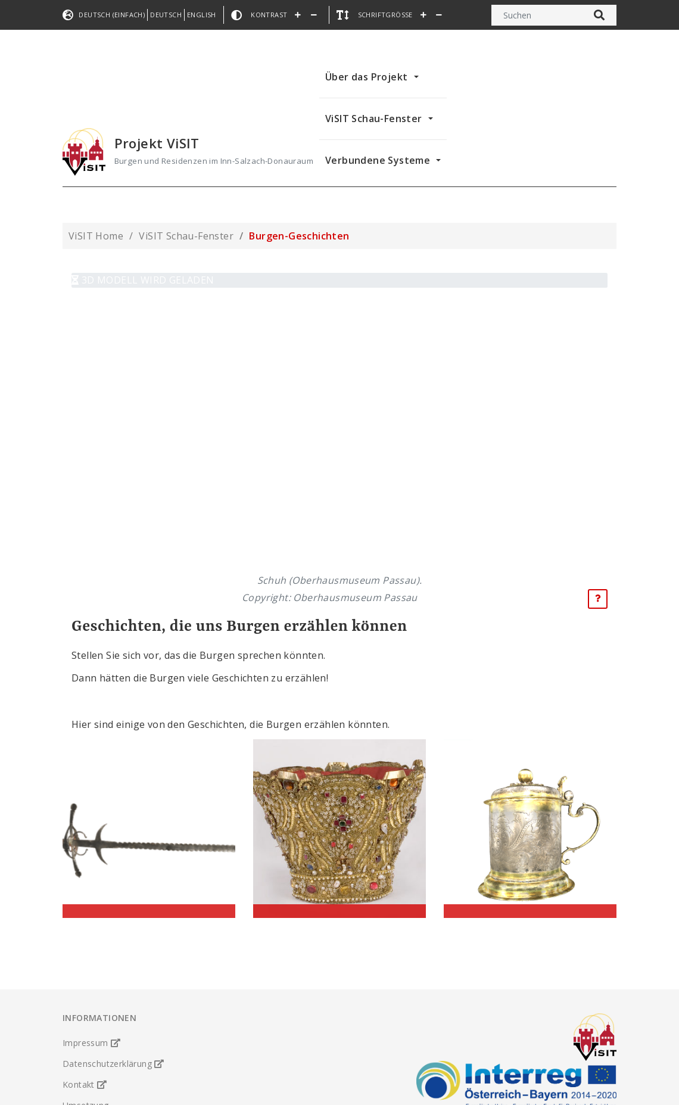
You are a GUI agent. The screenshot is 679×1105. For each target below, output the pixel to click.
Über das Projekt (366, 76)
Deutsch (166, 14)
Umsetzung (86, 1085)
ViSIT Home (95, 235)
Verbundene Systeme (377, 160)
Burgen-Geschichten (299, 235)
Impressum (91, 1022)
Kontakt (85, 1064)
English (201, 14)
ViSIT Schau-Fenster (373, 118)
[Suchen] (537, 15)
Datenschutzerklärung (113, 1043)
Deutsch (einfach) (112, 14)
